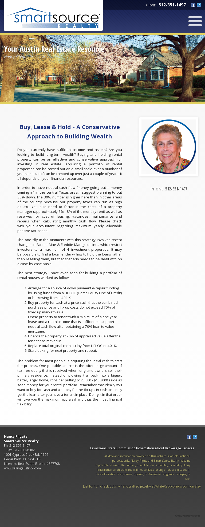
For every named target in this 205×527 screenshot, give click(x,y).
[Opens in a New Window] (187, 507)
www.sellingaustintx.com (22, 468)
